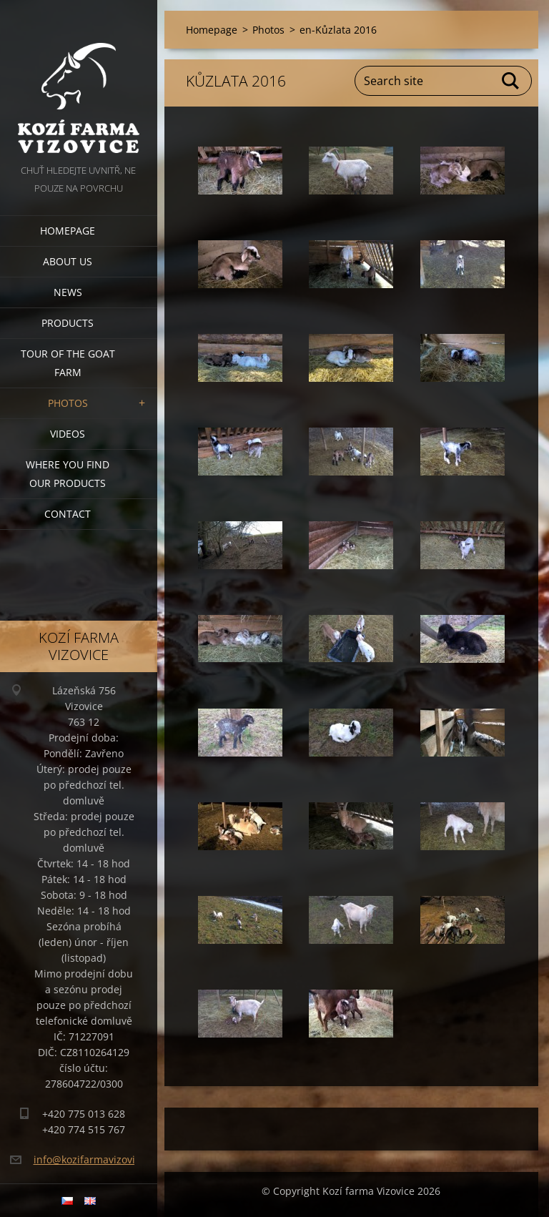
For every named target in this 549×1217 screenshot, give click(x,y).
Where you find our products (67, 474)
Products (67, 323)
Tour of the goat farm (68, 363)
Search (511, 81)
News (68, 292)
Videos (67, 433)
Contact (67, 514)
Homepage (67, 230)
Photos (68, 403)
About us (67, 261)
